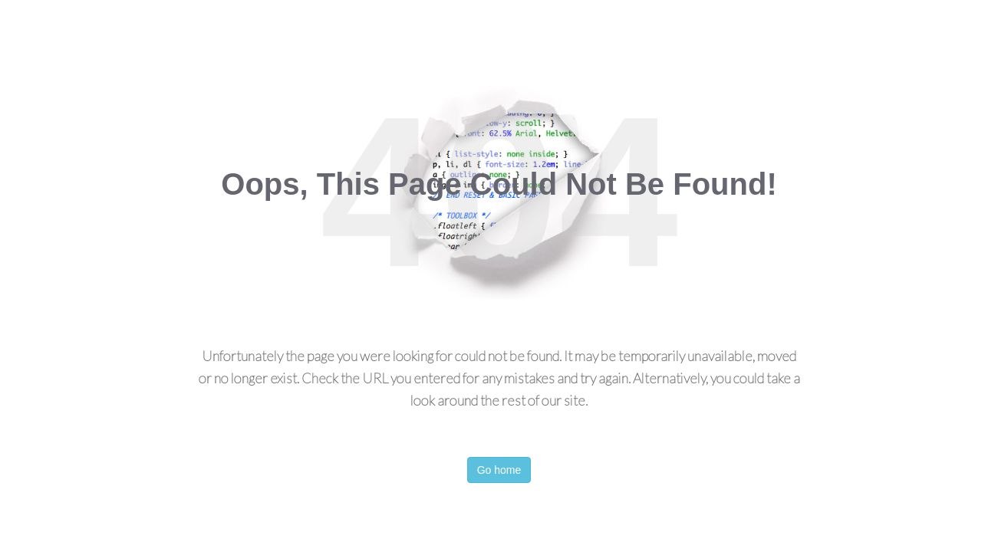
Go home (499, 470)
